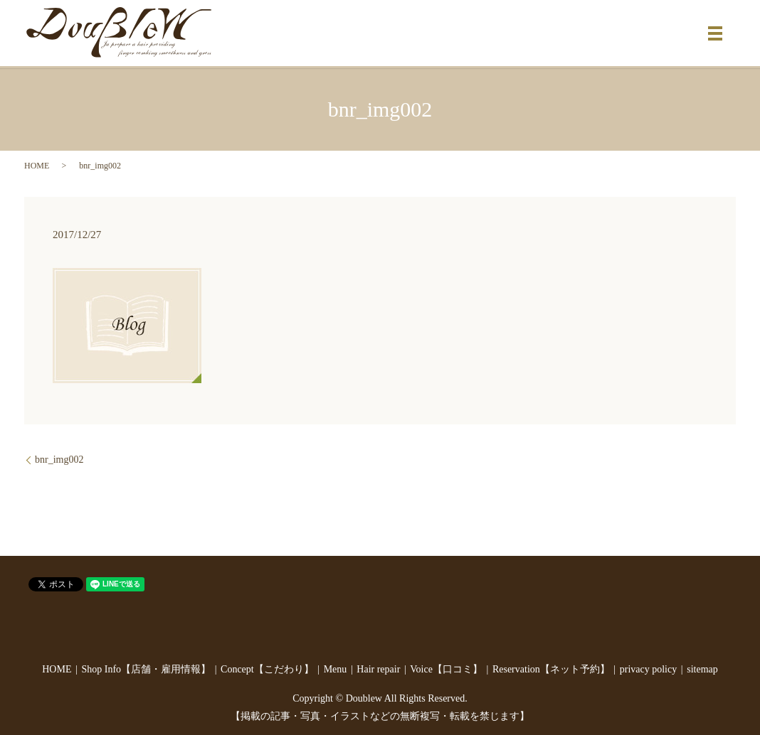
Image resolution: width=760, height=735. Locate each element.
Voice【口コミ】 (446, 669)
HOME (36, 166)
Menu (335, 669)
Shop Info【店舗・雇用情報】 (146, 669)
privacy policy (648, 669)
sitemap (702, 669)
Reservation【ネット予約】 (551, 669)
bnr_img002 (59, 459)
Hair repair (378, 669)
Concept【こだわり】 (267, 669)
